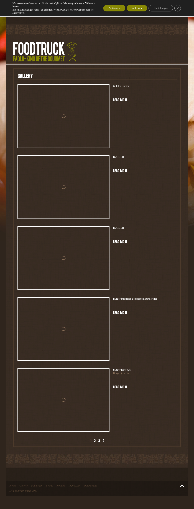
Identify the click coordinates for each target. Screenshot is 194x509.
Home (12, 485)
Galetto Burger (121, 86)
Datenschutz (90, 485)
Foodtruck (36, 485)
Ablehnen (137, 8)
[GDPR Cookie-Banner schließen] (177, 8)
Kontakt (61, 485)
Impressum (74, 485)
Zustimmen (114, 8)
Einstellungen (26, 9)
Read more (120, 100)
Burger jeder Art (122, 369)
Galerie (23, 485)
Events (49, 485)
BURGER (118, 156)
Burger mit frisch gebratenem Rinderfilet (135, 298)
